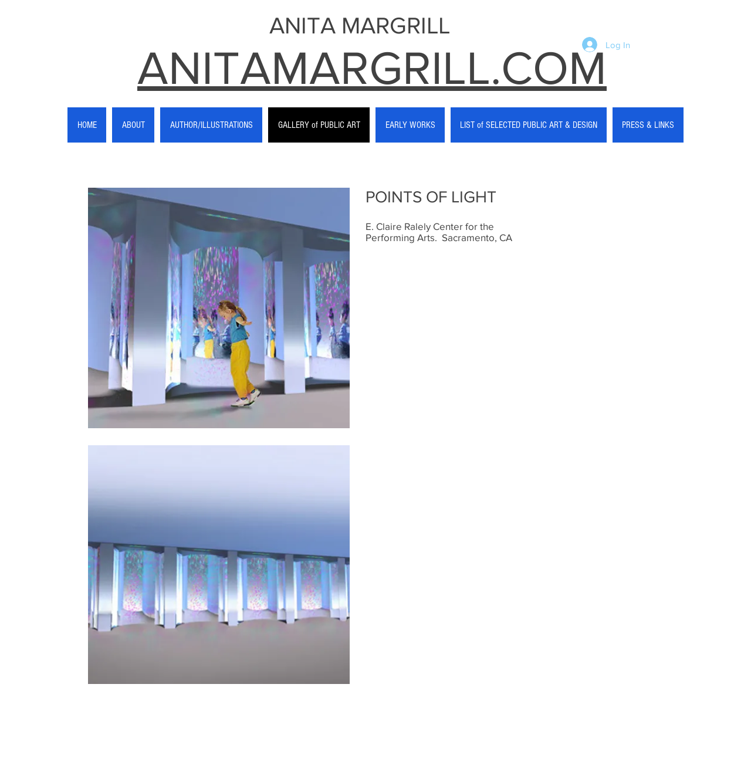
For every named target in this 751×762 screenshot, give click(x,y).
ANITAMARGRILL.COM (372, 67)
